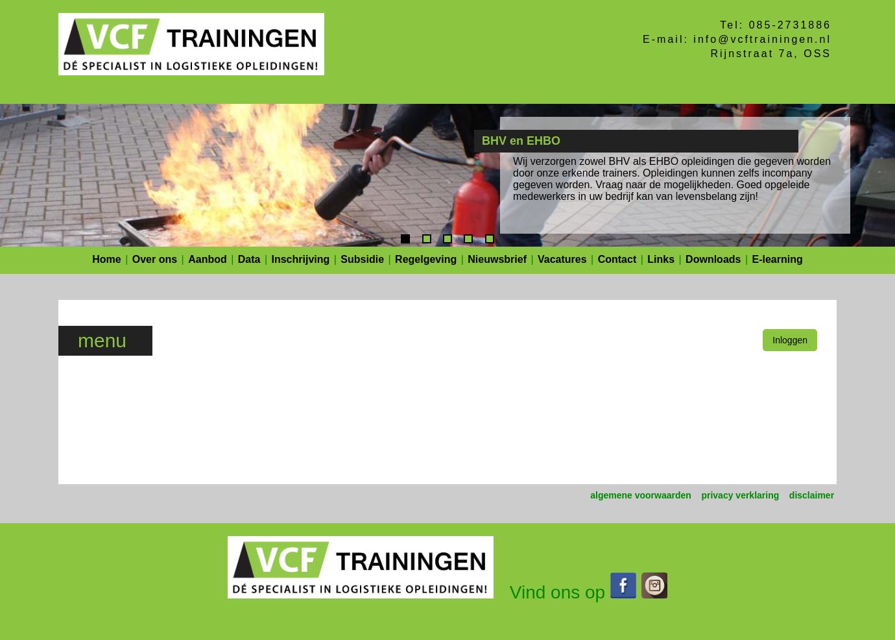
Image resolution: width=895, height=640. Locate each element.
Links (660, 259)
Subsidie (362, 259)
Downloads (713, 259)
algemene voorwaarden (640, 495)
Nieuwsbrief (497, 259)
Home (106, 259)
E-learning (777, 259)
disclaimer (811, 495)
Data (249, 259)
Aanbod (207, 259)
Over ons (154, 259)
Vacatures (562, 259)
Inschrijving (301, 259)
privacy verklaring (740, 495)
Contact (617, 259)
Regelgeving (426, 259)
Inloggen (789, 340)
